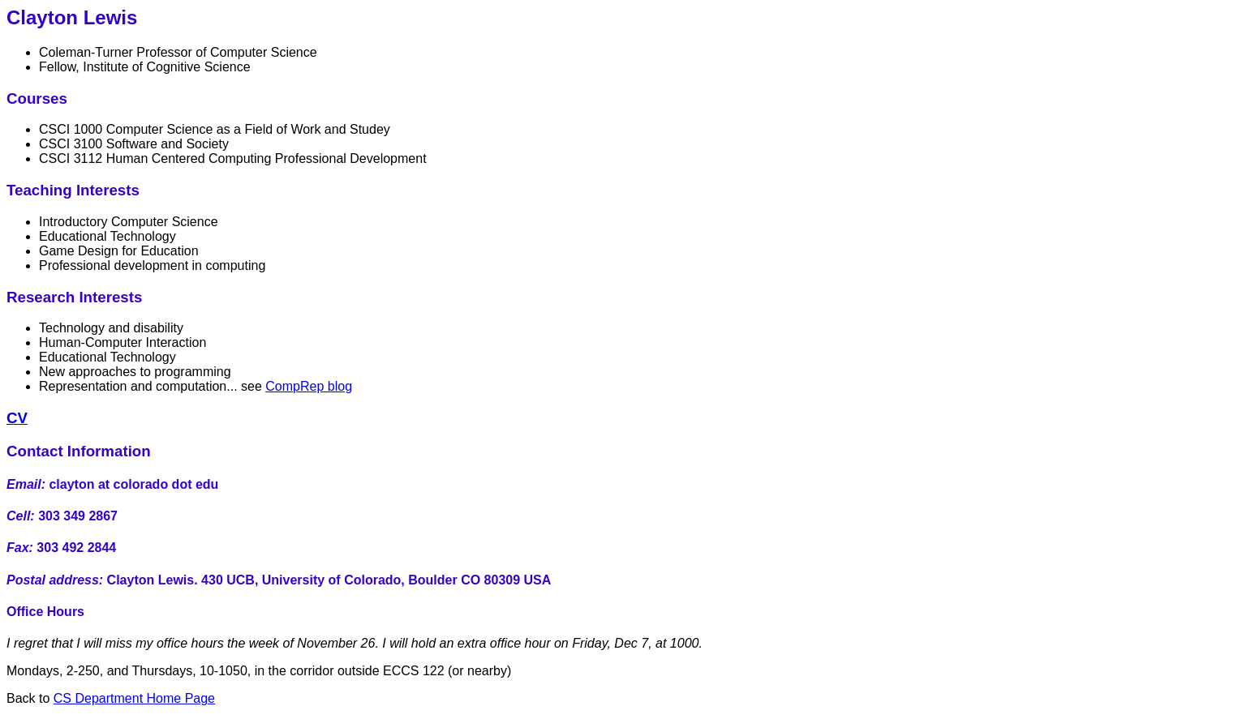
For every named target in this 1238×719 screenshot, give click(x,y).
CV (17, 417)
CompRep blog (308, 386)
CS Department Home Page (134, 698)
